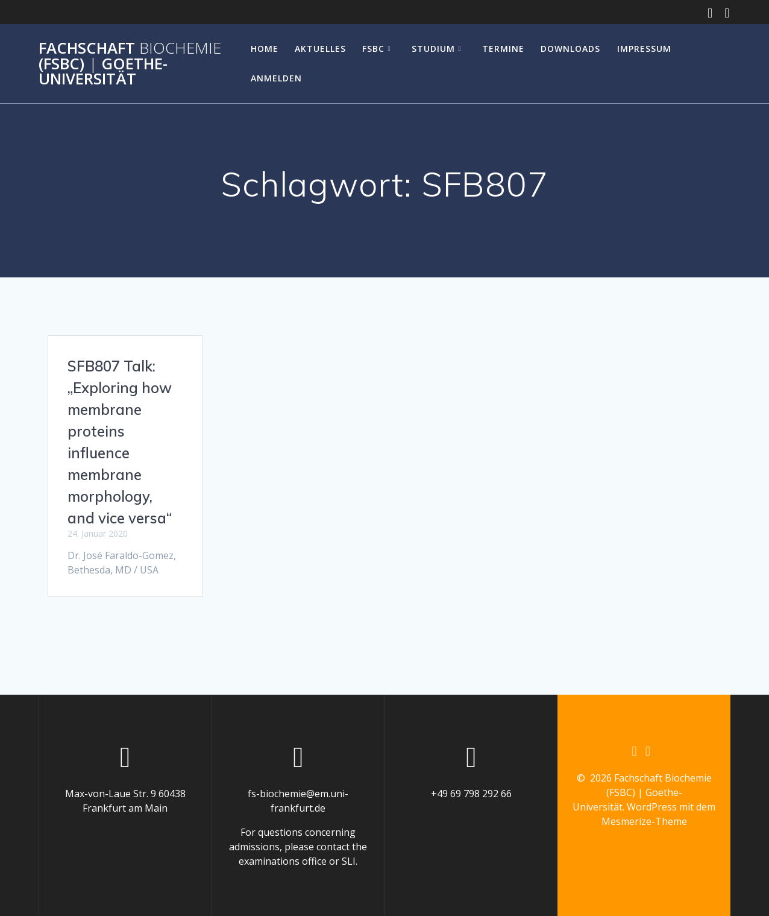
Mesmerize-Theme (644, 821)
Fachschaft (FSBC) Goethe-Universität (130, 63)
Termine (503, 48)
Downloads (570, 48)
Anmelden (276, 78)
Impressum (644, 48)
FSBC (373, 48)
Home (264, 48)
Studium (433, 48)
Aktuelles (320, 48)
